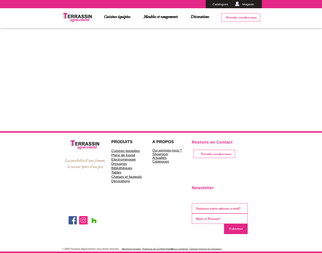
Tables (116, 172)
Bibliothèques (121, 168)
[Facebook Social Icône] (73, 220)
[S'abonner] (236, 229)
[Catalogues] (220, 4)
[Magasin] (248, 4)
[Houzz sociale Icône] (94, 220)
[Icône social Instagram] (83, 220)
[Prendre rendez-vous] (240, 17)
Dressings (119, 164)
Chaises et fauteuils (126, 177)
